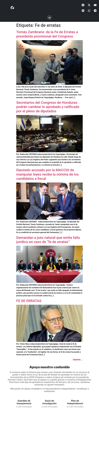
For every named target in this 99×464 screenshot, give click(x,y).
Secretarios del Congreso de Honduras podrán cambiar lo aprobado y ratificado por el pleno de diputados (47, 106)
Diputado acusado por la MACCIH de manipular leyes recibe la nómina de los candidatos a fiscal (47, 174)
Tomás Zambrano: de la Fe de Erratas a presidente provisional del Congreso (47, 34)
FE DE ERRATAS (28, 301)
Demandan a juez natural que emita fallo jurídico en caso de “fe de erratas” (48, 239)
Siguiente (78, 359)
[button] (49, 17)
